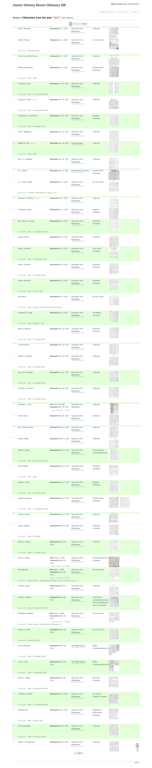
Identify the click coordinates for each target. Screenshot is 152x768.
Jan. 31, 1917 (63, 159)
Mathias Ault (22, 710)
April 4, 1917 (63, 710)
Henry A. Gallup (24, 678)
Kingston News (77, 143)
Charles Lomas (24, 514)
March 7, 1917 (63, 482)
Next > (85, 24)
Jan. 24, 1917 (63, 143)
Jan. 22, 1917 (63, 116)
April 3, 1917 (63, 694)
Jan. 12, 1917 (63, 84)
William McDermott (25, 67)
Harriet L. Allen (23, 482)
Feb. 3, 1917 (63, 198)
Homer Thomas (24, 40)
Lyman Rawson (24, 526)
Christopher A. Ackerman (27, 116)
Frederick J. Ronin (25, 694)
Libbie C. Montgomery (26, 742)
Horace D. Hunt (24, 630)
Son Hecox (22, 297)
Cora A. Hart (23, 662)
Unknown (96, 29)
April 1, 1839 (59, 570)
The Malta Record (78, 646)
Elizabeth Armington (25, 613)
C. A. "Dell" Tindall (25, 182)
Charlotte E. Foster (25, 313)
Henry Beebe (23, 466)
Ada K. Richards (24, 29)
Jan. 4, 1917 (63, 56)
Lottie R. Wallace (24, 597)
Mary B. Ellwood (24, 329)
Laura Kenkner (23, 237)
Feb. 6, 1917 (63, 237)
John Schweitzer (24, 646)
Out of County (98, 40)
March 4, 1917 (63, 439)
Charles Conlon (24, 586)
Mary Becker (23, 570)
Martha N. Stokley (25, 356)
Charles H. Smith (24, 100)
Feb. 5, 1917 (63, 210)
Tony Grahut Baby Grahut (28, 56)
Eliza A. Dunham (24, 264)
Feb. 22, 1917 (63, 372)
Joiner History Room (130, 4)
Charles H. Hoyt (24, 84)
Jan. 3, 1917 (63, 29)
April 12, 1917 (63, 726)
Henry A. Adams (24, 542)
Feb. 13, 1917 (63, 356)
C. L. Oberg (22, 171)
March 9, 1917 (63, 514)
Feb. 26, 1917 (63, 388)
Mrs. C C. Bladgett (25, 159)
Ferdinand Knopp (24, 210)
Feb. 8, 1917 (63, 248)
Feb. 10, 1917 (63, 329)
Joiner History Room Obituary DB (39, 5)
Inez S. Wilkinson (24, 132)
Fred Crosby (23, 416)
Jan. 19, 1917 (63, 100)
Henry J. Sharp (24, 558)
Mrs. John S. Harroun (26, 221)
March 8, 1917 (63, 498)
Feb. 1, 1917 (63, 182)
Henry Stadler (23, 439)
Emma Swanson (24, 281)
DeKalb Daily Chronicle (80, 171)
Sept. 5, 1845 (59, 558)
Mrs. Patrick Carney (25, 427)
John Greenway (24, 726)
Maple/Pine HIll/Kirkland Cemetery (97, 712)
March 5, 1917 (63, 450)
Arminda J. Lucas (24, 404)
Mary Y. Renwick (24, 248)
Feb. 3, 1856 (59, 613)
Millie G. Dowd (23, 450)
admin (137, 763)
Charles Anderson (25, 498)
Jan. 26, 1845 (59, 404)
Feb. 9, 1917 (63, 264)
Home (16, 17)
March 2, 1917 (63, 427)
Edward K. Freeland (25, 198)
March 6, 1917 (63, 466)
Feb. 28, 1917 (63, 416)
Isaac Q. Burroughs (25, 372)
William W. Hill (23, 143)
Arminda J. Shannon (26, 388)
